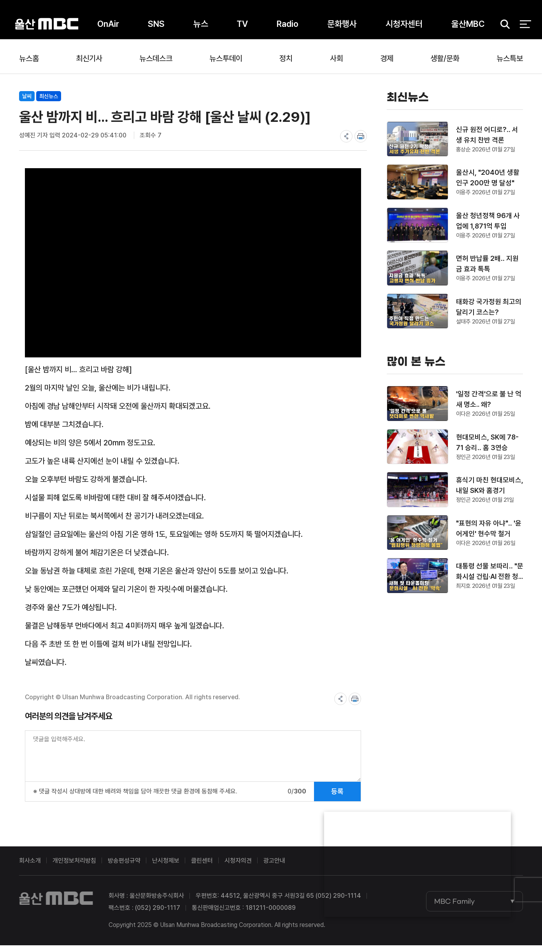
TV (242, 27)
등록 (337, 794)
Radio (287, 27)
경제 (386, 58)
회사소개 (30, 863)
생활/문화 (445, 58)
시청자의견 (238, 863)
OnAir (108, 27)
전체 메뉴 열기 (525, 27)
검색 (502, 27)
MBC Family (454, 904)
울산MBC (47, 27)
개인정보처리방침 (74, 863)
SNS (156, 27)
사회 (336, 58)
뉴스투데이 (225, 58)
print (360, 136)
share (346, 136)
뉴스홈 (29, 58)
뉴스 (200, 27)
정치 (286, 58)
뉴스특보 (509, 58)
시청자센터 (404, 27)
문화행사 (342, 27)
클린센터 (202, 863)
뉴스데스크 (155, 58)
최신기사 (89, 58)
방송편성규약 (124, 863)
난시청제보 (165, 863)
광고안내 (274, 863)
